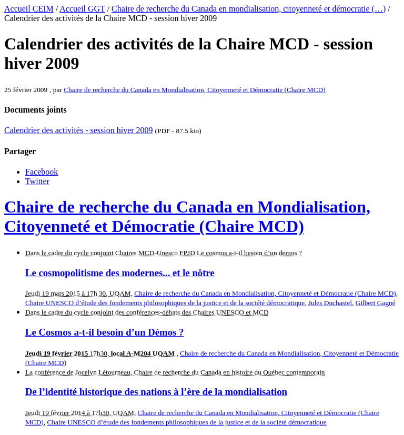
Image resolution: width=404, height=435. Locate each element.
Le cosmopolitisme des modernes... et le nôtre (120, 272)
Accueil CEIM (29, 8)
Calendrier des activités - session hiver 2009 (78, 130)
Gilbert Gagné (376, 303)
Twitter (37, 181)
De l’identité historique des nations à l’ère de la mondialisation (156, 391)
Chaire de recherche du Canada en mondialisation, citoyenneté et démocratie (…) (249, 8)
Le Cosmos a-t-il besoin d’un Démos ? (104, 332)
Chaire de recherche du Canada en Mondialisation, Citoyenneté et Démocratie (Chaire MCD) (194, 90)
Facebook (41, 171)
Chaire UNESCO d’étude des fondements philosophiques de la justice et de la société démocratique (165, 303)
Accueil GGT (82, 8)
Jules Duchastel (330, 303)
